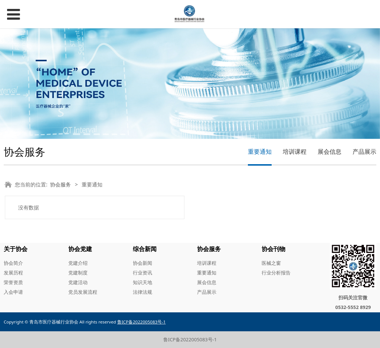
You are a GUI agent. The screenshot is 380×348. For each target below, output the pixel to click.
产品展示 (364, 151)
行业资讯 (142, 272)
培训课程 (295, 151)
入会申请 (13, 292)
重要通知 (260, 151)
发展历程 (13, 272)
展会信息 (329, 151)
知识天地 (142, 282)
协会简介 (13, 263)
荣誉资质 (13, 282)
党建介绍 (78, 263)
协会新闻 (142, 263)
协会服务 (60, 184)
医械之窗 (271, 263)
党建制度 (78, 272)
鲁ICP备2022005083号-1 (190, 339)
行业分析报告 (276, 272)
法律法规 (142, 292)
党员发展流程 (82, 292)
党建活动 (78, 282)
